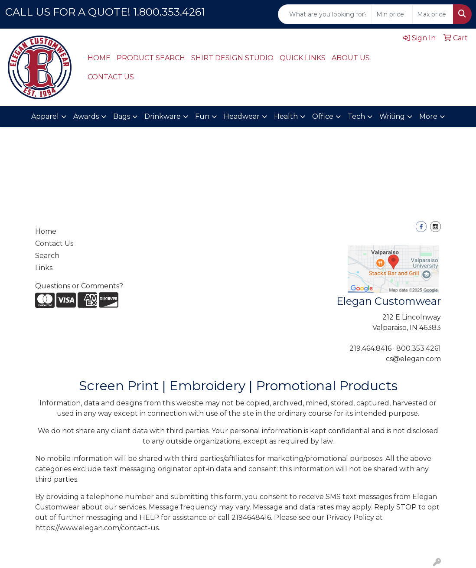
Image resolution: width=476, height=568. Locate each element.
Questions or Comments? (79, 286)
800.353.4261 (418, 348)
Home (45, 231)
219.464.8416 (370, 348)
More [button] (428, 116)
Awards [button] (86, 116)
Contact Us (54, 243)
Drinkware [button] (162, 116)
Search (47, 255)
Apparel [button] (45, 116)
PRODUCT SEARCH (151, 58)
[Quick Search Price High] (432, 14)
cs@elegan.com (413, 359)
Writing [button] (392, 116)
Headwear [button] (242, 116)
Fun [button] (202, 116)
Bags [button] (121, 116)
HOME (99, 58)
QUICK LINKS (303, 58)
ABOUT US (351, 58)
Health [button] (286, 116)
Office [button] (322, 116)
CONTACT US (111, 77)
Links (43, 268)
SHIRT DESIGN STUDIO (232, 58)
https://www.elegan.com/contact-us (97, 528)
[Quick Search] (325, 14)
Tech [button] (356, 116)
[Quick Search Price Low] (392, 14)
